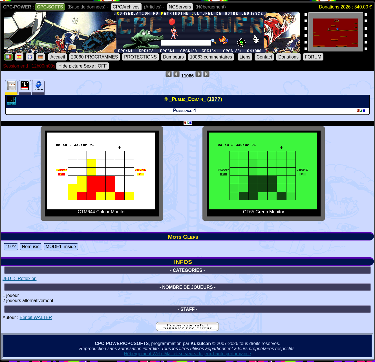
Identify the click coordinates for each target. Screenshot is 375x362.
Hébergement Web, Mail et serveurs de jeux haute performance (187, 353)
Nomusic (30, 246)
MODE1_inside (61, 246)
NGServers (180, 7)
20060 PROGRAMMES (94, 57)
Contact (264, 57)
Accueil (57, 57)
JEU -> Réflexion (20, 278)
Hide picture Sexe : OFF (82, 66)
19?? (11, 246)
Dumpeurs (173, 57)
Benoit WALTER (35, 317)
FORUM (313, 57)
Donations (288, 57)
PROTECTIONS (140, 57)
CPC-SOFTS (50, 7)
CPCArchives (126, 7)
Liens (245, 57)
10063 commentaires (211, 57)
